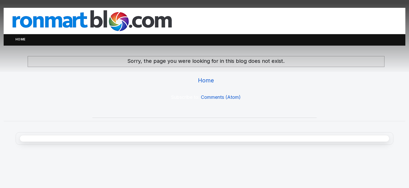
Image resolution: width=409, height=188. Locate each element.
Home (20, 39)
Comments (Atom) (221, 97)
